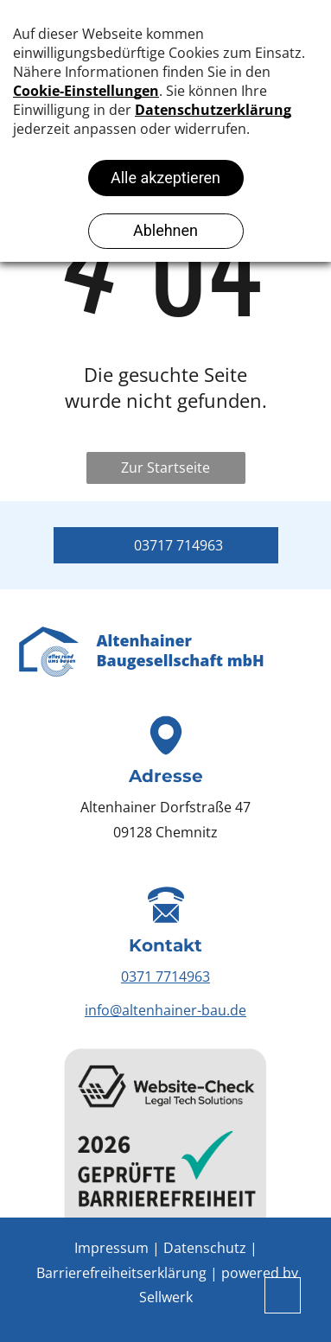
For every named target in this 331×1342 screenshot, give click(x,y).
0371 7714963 (165, 976)
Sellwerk (166, 1297)
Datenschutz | (210, 1247)
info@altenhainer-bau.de (165, 1010)
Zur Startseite (165, 467)
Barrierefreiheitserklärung (121, 1272)
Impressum (111, 1247)
